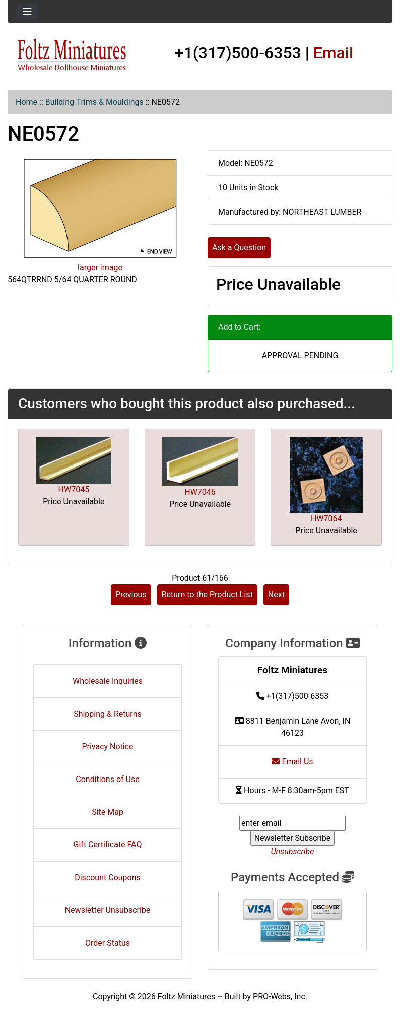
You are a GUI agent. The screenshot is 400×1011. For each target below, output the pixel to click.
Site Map (107, 812)
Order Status (107, 943)
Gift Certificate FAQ (108, 844)
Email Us (292, 761)
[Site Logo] (72, 55)
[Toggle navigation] (27, 11)
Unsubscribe (292, 852)
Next (276, 594)
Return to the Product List (207, 594)
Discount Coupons (108, 877)
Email (333, 52)
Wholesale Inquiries (108, 681)
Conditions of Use (107, 779)
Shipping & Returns (108, 714)
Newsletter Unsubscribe (108, 910)
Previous (131, 594)
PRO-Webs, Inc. (280, 996)
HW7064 (326, 518)
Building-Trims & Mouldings (94, 102)
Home (26, 102)
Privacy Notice (107, 746)
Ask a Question (239, 247)
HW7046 (200, 492)
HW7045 (74, 489)
